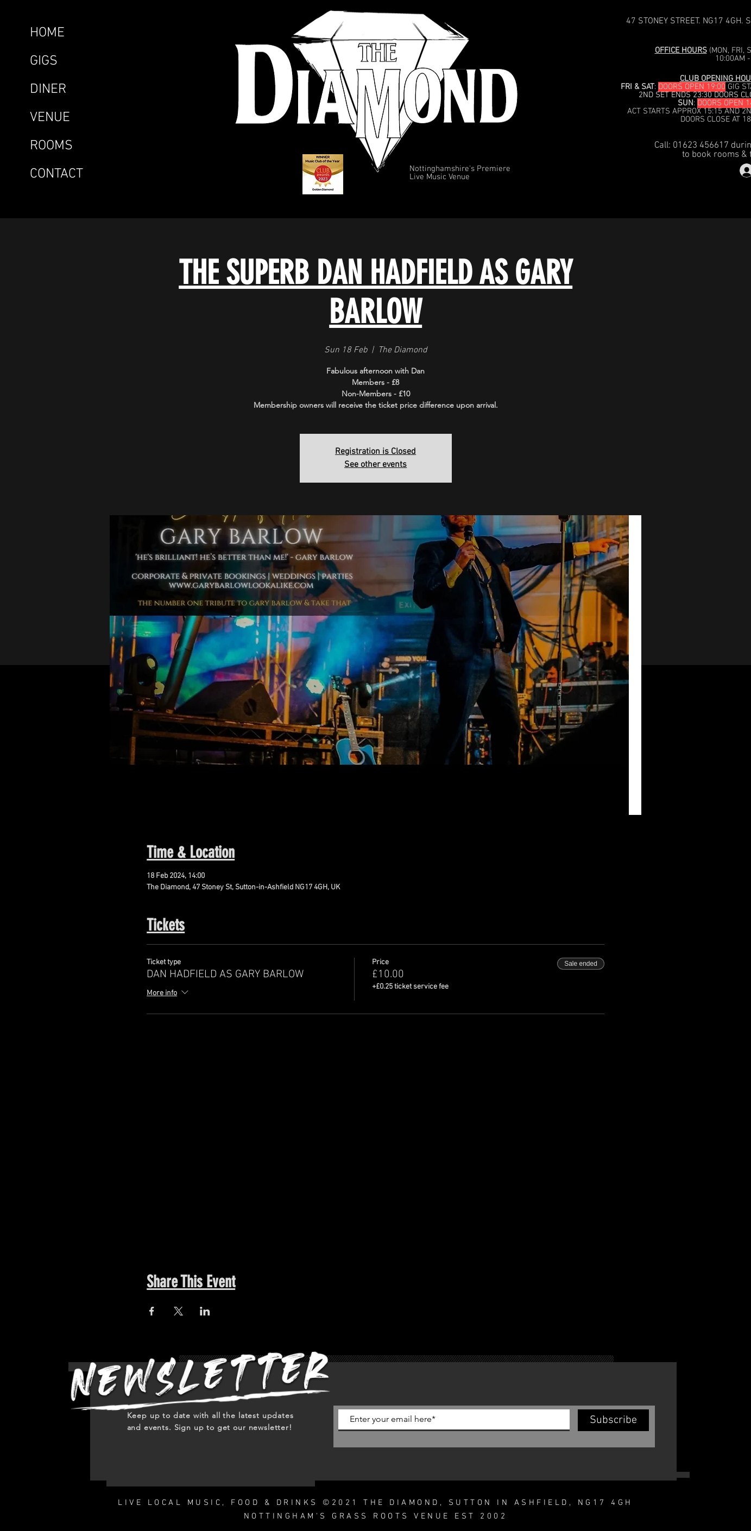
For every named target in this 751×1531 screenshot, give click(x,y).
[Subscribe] (613, 1420)
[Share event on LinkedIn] (205, 1311)
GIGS (44, 61)
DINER (48, 89)
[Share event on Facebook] (152, 1311)
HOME (47, 33)
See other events (375, 464)
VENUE (50, 118)
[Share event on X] (178, 1311)
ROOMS (51, 146)
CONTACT (56, 174)
